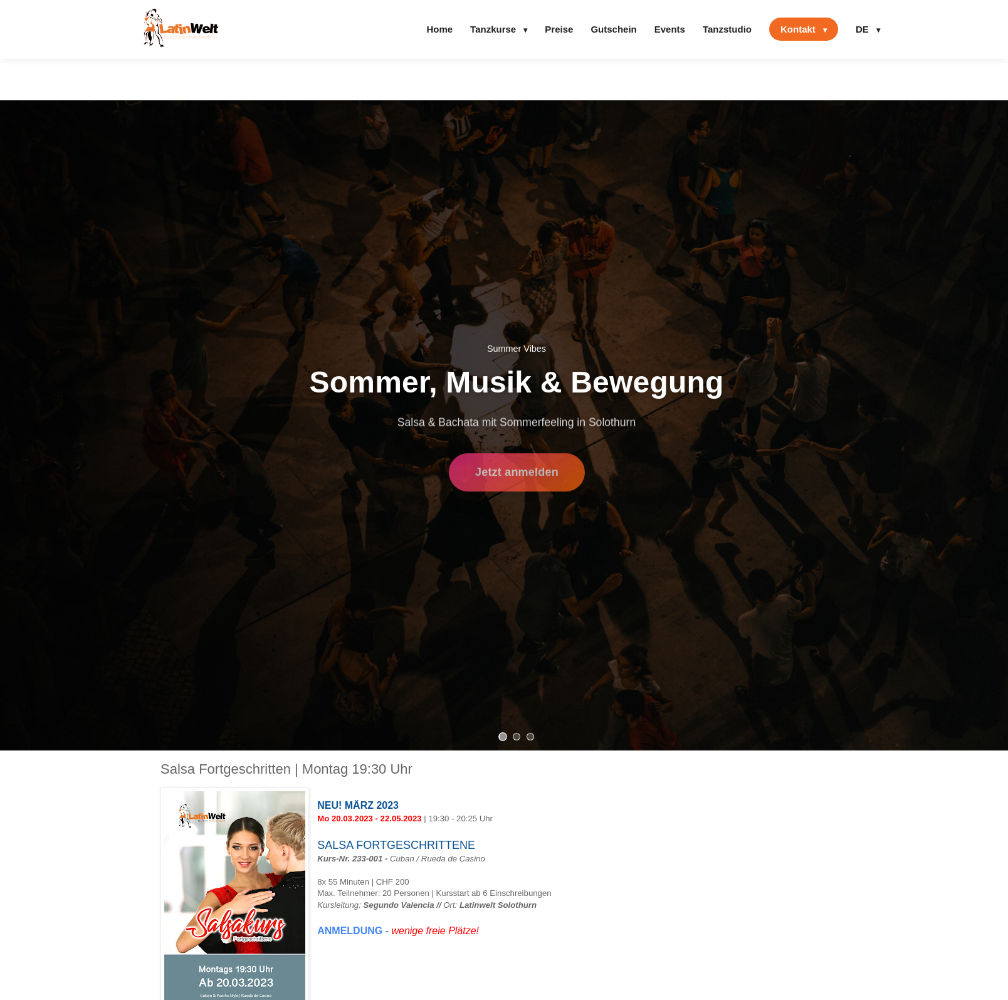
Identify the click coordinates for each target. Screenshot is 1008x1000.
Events (669, 29)
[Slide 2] (516, 736)
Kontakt (803, 29)
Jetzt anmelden (517, 474)
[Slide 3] (530, 736)
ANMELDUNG (349, 930)
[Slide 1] (502, 736)
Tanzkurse (498, 29)
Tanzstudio (727, 29)
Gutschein (613, 29)
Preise (559, 29)
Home (439, 29)
